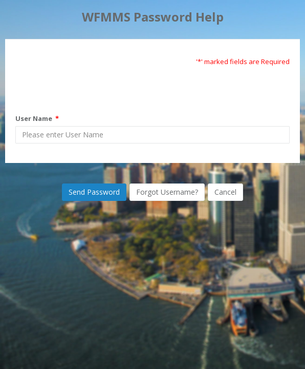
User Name (37, 118)
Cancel (225, 192)
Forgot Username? (167, 192)
